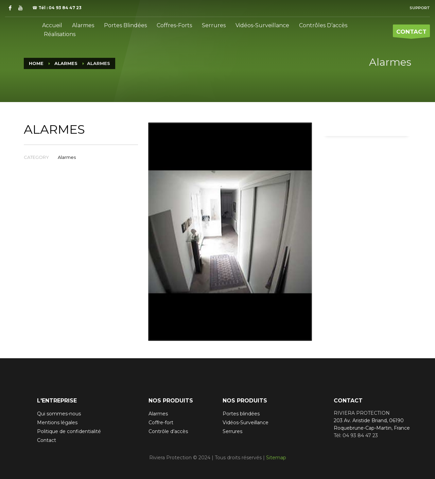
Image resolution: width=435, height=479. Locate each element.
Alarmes (67, 157)
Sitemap (276, 458)
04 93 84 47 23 (65, 7)
